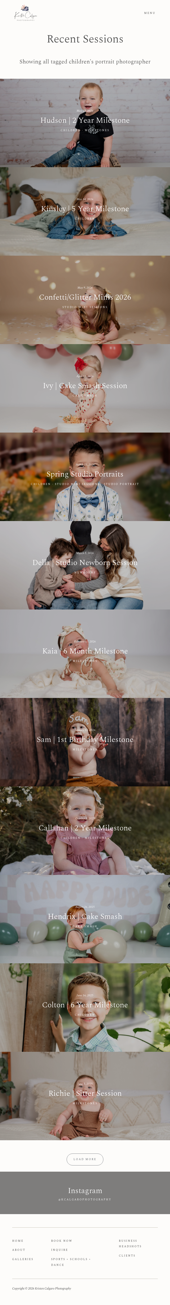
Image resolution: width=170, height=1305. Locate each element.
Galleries (22, 1259)
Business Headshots (130, 1244)
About (18, 1250)
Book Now (61, 1241)
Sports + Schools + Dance (71, 1262)
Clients (127, 1256)
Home (18, 1241)
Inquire (59, 1250)
